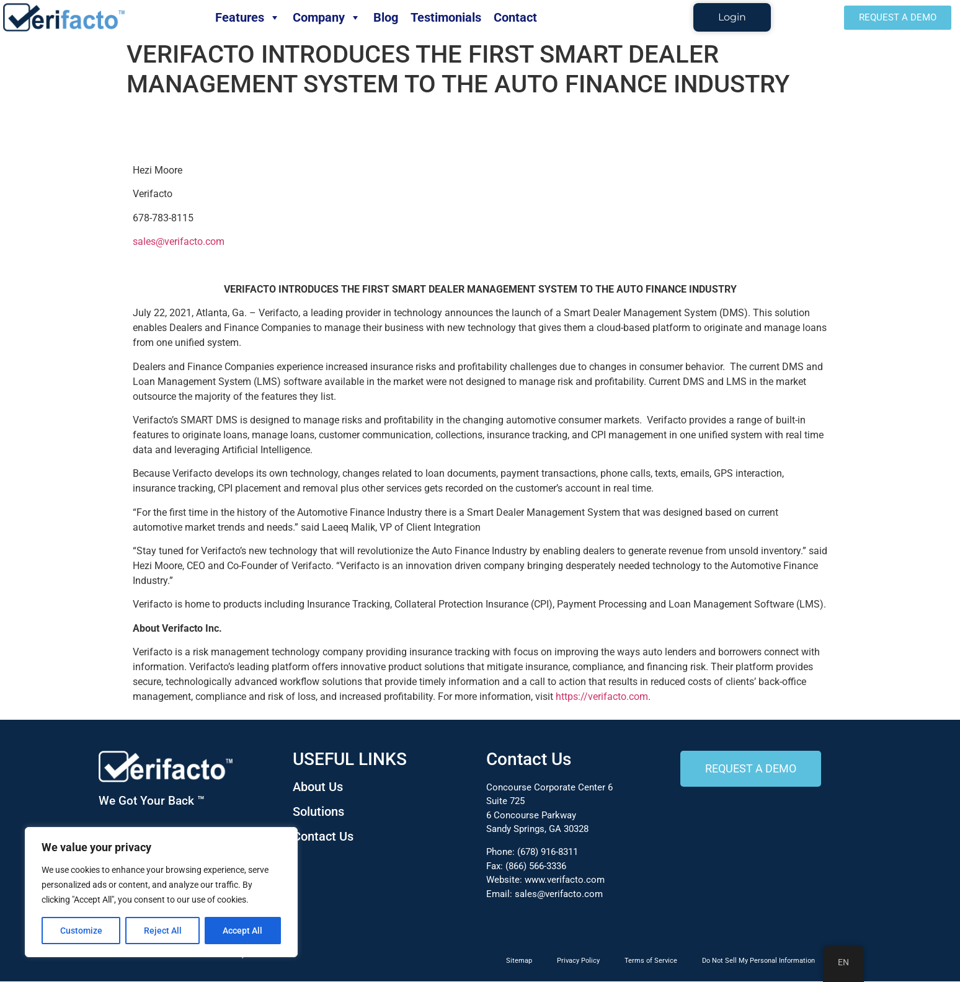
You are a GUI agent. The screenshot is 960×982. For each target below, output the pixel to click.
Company (327, 17)
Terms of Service (650, 961)
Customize (81, 931)
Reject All (163, 931)
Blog (385, 17)
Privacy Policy (578, 961)
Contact (515, 17)
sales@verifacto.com (178, 241)
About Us (318, 786)
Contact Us (323, 836)
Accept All (243, 931)
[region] (161, 892)
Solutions (318, 811)
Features (247, 17)
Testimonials (446, 17)
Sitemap (519, 961)
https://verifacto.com (602, 697)
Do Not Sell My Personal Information (758, 961)
